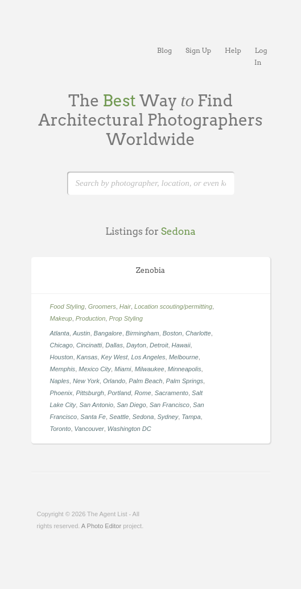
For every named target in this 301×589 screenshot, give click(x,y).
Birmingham (142, 333)
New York (86, 381)
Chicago (61, 345)
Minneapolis (184, 369)
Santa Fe (93, 416)
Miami (122, 369)
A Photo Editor (101, 525)
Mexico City (95, 369)
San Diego (131, 404)
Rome (142, 392)
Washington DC (129, 428)
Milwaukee (149, 369)
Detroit (159, 345)
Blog (164, 50)
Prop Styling (125, 318)
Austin (81, 333)
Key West (114, 357)
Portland (119, 392)
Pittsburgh (90, 392)
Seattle (119, 416)
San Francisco (169, 404)
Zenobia (150, 270)
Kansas (87, 357)
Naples (59, 381)
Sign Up (198, 50)
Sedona (143, 416)
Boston (172, 333)
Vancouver (89, 428)
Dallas (114, 345)
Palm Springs (184, 381)
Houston (61, 357)
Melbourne (184, 357)
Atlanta (59, 333)
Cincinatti (89, 345)
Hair (125, 306)
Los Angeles (148, 357)
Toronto (60, 428)
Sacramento (171, 392)
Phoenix (61, 392)
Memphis (63, 369)
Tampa (191, 416)
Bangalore (108, 333)
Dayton (136, 345)
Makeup (61, 318)
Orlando (114, 381)
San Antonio (96, 404)
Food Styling (67, 306)
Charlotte (198, 333)
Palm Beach (145, 381)
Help (233, 50)
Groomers (102, 306)
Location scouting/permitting (173, 306)
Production (91, 318)
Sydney (168, 416)
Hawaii (181, 345)
